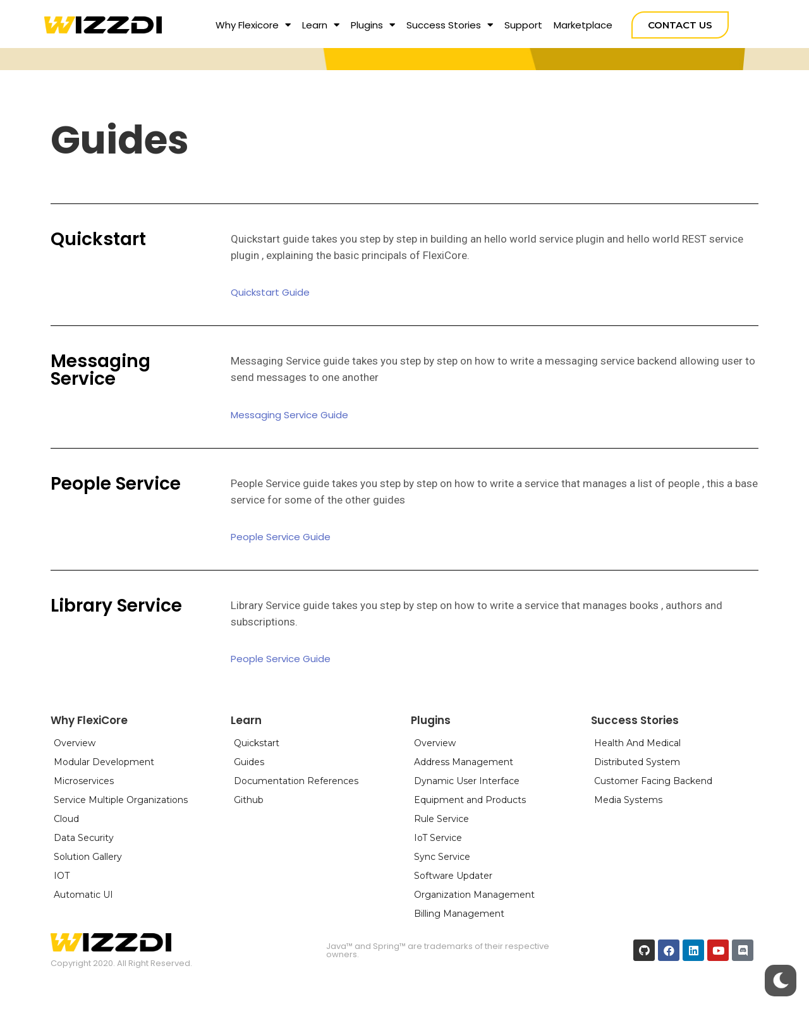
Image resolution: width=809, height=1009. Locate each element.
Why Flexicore (253, 25)
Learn (320, 25)
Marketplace (583, 25)
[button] (680, 25)
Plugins (373, 25)
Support (523, 25)
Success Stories (449, 25)
